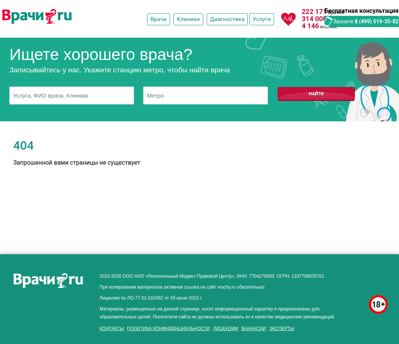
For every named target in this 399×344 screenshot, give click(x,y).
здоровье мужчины (367, 282)
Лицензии (225, 328)
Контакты (112, 328)
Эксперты (281, 328)
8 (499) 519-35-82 (377, 21)
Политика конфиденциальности (168, 328)
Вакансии (253, 328)
